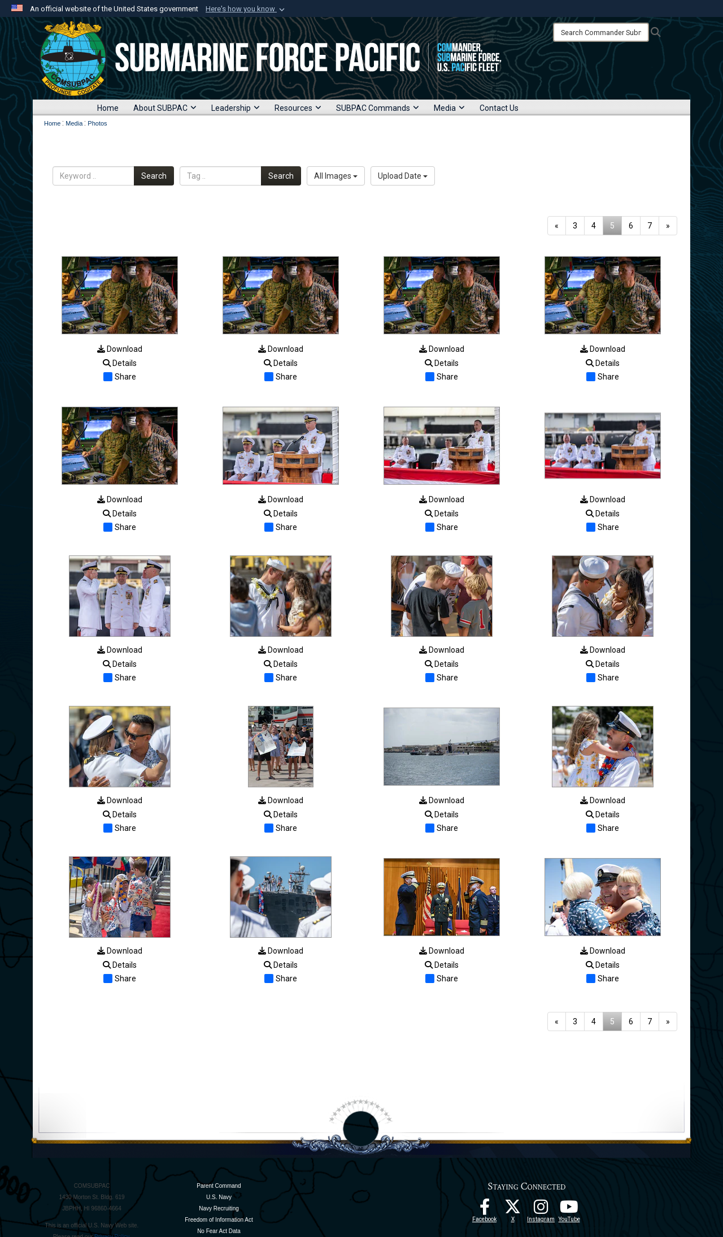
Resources (298, 108)
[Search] (601, 32)
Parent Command (219, 1186)
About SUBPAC (165, 108)
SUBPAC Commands (377, 108)
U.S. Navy (219, 1197)
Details (120, 363)
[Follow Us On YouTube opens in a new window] (569, 1209)
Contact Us (499, 108)
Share (119, 376)
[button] (246, 9)
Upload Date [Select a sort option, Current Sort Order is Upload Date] (403, 175)
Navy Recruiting (219, 1208)
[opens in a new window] (541, 1209)
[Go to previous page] (556, 225)
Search (154, 175)
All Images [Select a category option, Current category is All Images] (336, 175)
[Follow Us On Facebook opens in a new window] (485, 1209)
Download (119, 349)
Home (108, 108)
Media (449, 108)
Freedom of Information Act (219, 1220)
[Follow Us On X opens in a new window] (513, 1209)
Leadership (235, 108)
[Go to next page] (668, 225)
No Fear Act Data (219, 1231)
